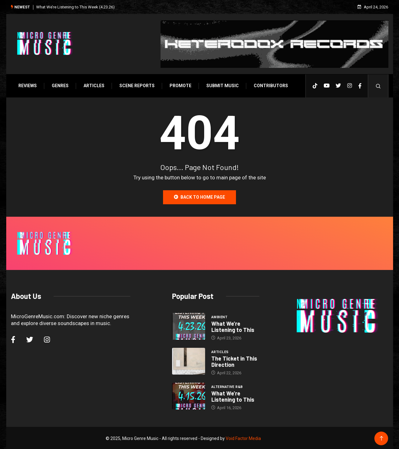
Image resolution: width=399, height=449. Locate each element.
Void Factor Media (243, 437)
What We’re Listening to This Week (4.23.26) (74, 6)
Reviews (26, 84)
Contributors (269, 84)
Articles (92, 84)
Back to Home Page (199, 196)
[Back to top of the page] (382, 437)
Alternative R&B (227, 386)
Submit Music (221, 84)
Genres (58, 84)
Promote (179, 84)
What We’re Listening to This (232, 325)
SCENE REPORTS (135, 84)
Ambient (219, 316)
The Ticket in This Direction (234, 360)
